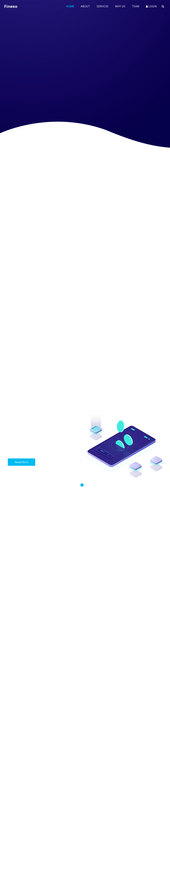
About (85, 6)
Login (151, 6)
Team (135, 6)
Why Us (120, 6)
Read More (21, 462)
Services (102, 6)
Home (71, 6)
